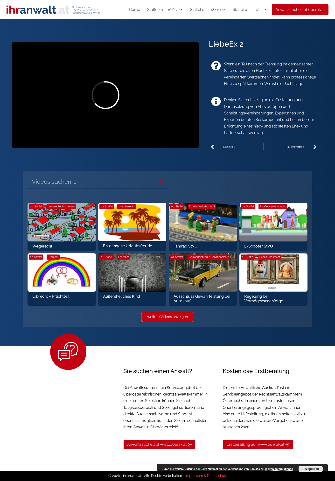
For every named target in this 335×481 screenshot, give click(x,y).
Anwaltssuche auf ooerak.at (300, 9)
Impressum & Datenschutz (206, 476)
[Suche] (161, 182)
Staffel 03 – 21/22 (250, 9)
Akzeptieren (310, 469)
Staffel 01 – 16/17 (165, 9)
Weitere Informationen (279, 468)
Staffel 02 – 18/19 (207, 9)
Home (134, 9)
